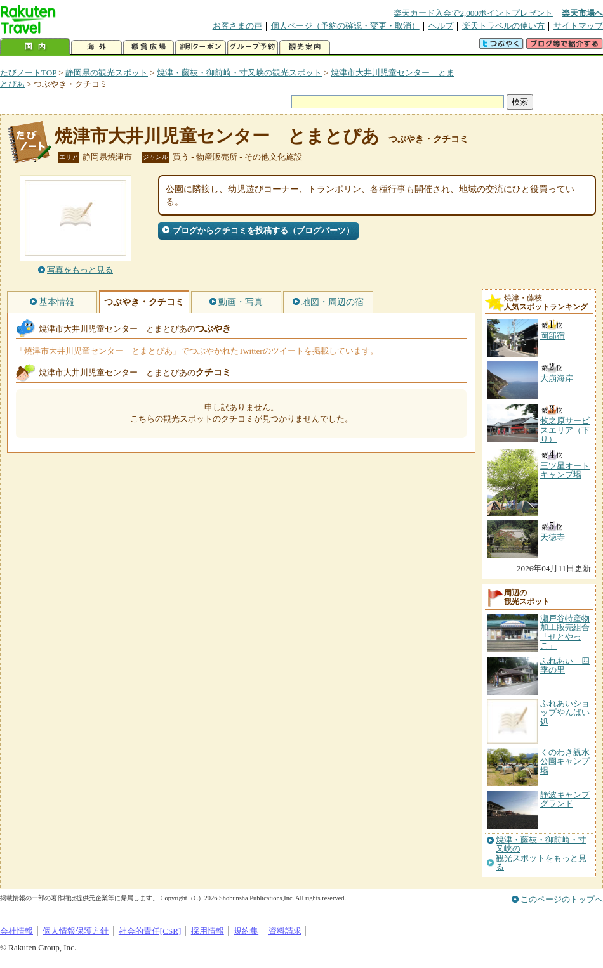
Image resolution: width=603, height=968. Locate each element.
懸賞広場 (148, 47)
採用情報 (207, 931)
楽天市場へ (582, 13)
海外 (96, 47)
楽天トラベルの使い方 (503, 25)
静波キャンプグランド (565, 799)
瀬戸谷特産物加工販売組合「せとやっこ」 (565, 632)
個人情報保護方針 (76, 931)
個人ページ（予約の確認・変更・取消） (345, 25)
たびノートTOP (28, 72)
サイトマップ (578, 25)
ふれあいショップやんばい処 (565, 712)
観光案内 (304, 47)
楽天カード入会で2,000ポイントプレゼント (473, 13)
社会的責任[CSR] (150, 931)
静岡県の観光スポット (106, 72)
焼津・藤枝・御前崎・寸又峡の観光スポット (239, 72)
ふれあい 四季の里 (565, 665)
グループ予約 (252, 47)
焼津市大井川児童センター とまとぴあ (217, 136)
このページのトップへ (561, 899)
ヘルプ (440, 25)
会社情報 (16, 931)
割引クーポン (200, 47)
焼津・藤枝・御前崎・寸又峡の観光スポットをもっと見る (541, 854)
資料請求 (285, 931)
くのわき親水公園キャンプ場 (565, 761)
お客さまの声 (237, 25)
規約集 (246, 931)
